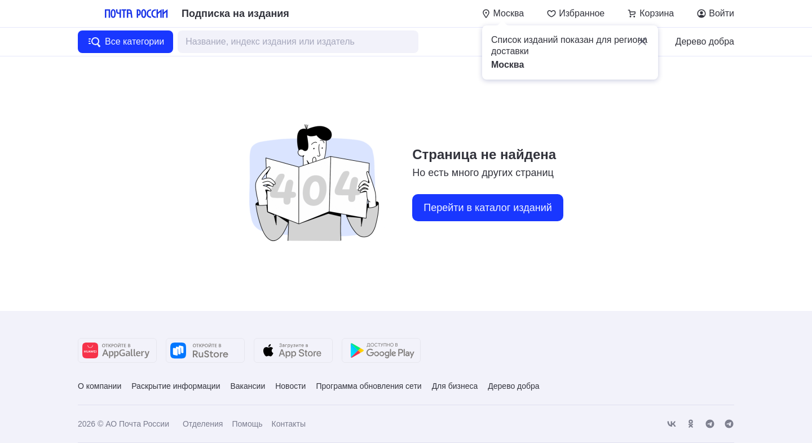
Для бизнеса (455, 386)
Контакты (288, 423)
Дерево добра (705, 41)
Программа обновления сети (368, 386)
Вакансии (247, 386)
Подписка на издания (235, 13)
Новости (290, 386)
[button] (642, 41)
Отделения (203, 423)
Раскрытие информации (175, 386)
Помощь (247, 423)
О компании (99, 386)
